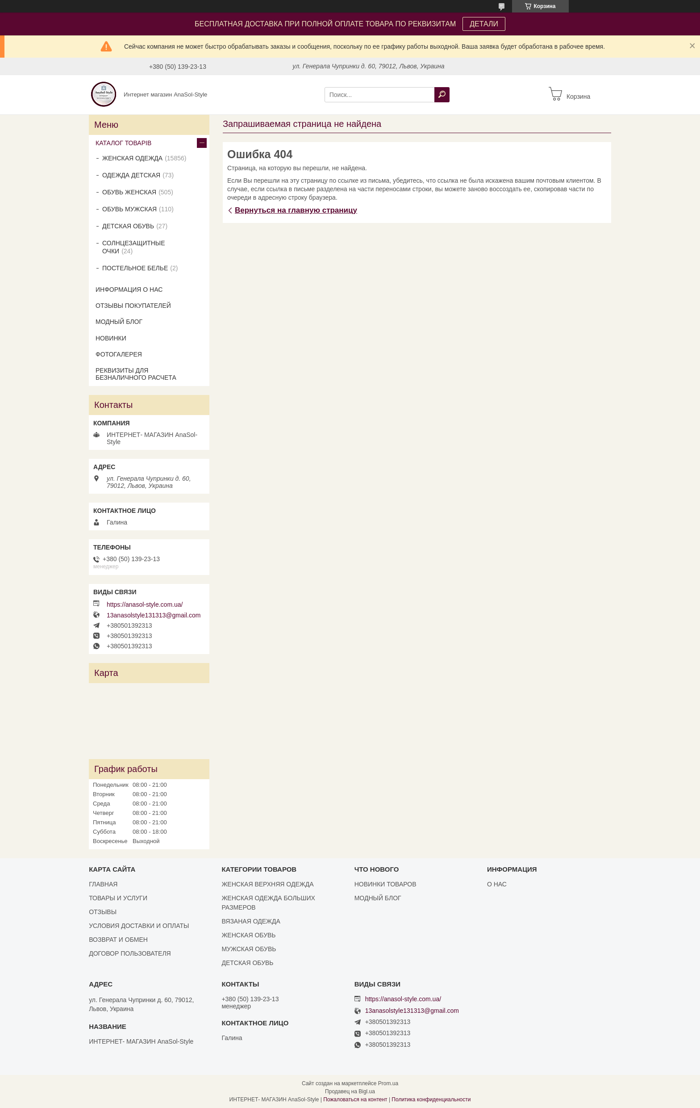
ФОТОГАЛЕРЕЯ (119, 354)
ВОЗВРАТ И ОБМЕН (118, 939)
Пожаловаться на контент (355, 1099)
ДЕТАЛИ (484, 24)
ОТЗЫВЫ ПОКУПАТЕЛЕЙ (133, 305)
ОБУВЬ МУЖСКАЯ (129, 209)
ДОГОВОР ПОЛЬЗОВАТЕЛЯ (130, 953)
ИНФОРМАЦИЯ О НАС (129, 289)
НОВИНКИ (111, 338)
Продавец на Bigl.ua (350, 1091)
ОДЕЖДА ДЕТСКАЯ (131, 175)
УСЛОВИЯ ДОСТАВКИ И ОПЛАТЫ (139, 925)
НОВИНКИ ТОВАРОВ (385, 884)
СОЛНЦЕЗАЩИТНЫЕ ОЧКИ (133, 247)
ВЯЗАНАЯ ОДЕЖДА (250, 921)
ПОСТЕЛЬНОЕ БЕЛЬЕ (135, 268)
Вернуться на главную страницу (296, 210)
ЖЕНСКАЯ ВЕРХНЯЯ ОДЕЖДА (267, 884)
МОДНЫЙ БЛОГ (119, 321)
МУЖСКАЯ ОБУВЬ (248, 949)
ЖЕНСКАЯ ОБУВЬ (248, 935)
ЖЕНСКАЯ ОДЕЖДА (132, 158)
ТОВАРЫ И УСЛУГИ (118, 898)
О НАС (497, 884)
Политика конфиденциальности (431, 1099)
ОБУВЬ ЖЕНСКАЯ (129, 192)
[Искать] (442, 94)
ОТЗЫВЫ (103, 911)
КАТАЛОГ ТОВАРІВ (123, 143)
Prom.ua (388, 1083)
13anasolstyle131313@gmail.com (153, 615)
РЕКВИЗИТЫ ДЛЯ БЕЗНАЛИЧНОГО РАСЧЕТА (136, 374)
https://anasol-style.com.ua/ (145, 604)
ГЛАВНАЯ (103, 884)
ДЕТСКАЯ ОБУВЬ (128, 226)
